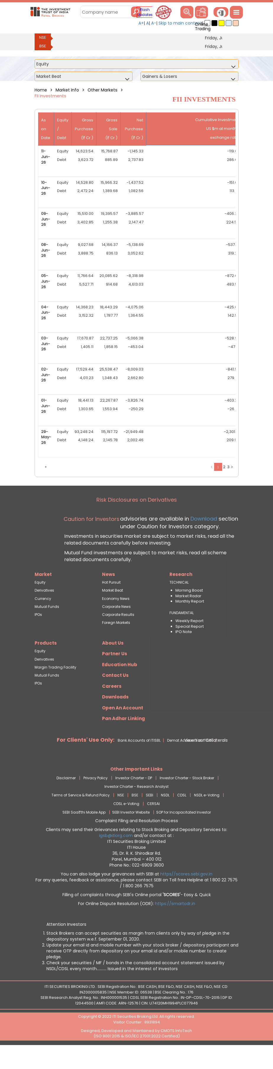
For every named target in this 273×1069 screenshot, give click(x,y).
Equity (40, 602)
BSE (42, 46)
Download (203, 539)
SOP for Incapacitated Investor (183, 832)
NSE (42, 37)
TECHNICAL (179, 602)
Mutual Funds (47, 627)
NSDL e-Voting (206, 815)
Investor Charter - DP (133, 798)
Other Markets (102, 90)
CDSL (181, 815)
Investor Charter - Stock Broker (187, 798)
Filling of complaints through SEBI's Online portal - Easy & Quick (136, 915)
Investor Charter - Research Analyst (136, 806)
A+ (141, 23)
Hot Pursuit (111, 602)
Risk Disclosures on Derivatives (136, 520)
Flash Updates (145, 12)
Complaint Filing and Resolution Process (136, 841)
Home (41, 90)
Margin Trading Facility (55, 687)
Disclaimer (66, 798)
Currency (43, 619)
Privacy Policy (95, 798)
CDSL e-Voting (126, 824)
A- (153, 23)
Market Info (67, 90)
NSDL (165, 815)
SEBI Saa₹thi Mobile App (84, 832)
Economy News (116, 619)
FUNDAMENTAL (181, 633)
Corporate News (116, 627)
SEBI (149, 815)
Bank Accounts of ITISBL (139, 760)
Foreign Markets (116, 642)
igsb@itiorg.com (116, 856)
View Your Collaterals (206, 761)
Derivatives (44, 610)
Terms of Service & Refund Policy (80, 815)
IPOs (38, 634)
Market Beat (112, 610)
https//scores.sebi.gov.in (186, 894)
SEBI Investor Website (131, 832)
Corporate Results (118, 634)
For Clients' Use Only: (85, 760)
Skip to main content (180, 23)
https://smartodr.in (175, 924)
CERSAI (153, 824)
